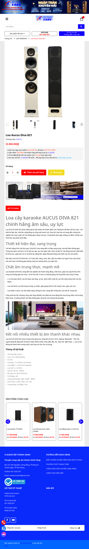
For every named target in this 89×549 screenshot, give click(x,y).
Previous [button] (7, 124)
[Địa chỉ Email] (50, 528)
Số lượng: (9, 166)
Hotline (44, 33)
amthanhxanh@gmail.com (20, 475)
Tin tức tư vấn (71, 33)
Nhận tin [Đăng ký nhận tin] (75, 528)
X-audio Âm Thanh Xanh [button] (17, 454)
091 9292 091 (16, 471)
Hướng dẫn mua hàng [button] (58, 454)
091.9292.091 (10, 503)
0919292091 (13, 437)
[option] (15, 125)
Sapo (6, 546)
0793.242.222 (10, 496)
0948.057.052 (10, 510)
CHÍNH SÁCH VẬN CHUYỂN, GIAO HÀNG (61, 469)
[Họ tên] (20, 528)
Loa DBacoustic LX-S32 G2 (69, 429)
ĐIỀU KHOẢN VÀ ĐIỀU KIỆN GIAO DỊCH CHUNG (64, 460)
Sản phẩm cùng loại (17, 399)
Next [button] (81, 124)
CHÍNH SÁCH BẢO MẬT (55, 473)
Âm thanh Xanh (26, 543)
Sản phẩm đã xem (17, 33)
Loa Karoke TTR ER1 (14, 429)
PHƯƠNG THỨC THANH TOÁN (57, 464)
